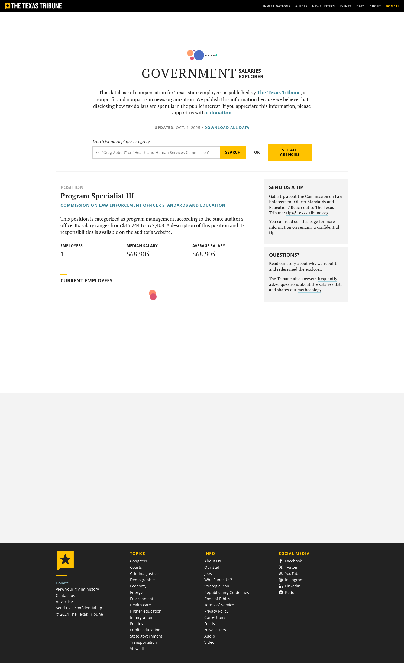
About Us (212, 561)
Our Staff (212, 567)
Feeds (209, 623)
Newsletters (215, 629)
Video (209, 642)
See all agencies (289, 152)
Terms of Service (219, 604)
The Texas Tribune (279, 92)
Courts (136, 567)
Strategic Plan (216, 585)
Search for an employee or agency (121, 142)
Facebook (290, 561)
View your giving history (77, 589)
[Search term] (156, 152)
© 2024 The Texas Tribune (79, 614)
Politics (136, 623)
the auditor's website (148, 232)
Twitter (288, 567)
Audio (209, 636)
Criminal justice (144, 573)
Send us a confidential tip (79, 607)
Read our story (282, 263)
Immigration (141, 617)
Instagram (291, 579)
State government (146, 636)
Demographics (143, 579)
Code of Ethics (217, 598)
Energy (136, 592)
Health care (140, 604)
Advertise (64, 601)
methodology (309, 289)
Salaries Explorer (251, 73)
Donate (62, 583)
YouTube (290, 573)
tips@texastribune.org (307, 212)
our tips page (306, 221)
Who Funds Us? (218, 579)
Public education (145, 629)
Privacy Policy (216, 611)
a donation (219, 112)
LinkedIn (290, 585)
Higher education (145, 611)
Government (189, 73)
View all (137, 648)
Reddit (288, 592)
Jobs (208, 573)
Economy (138, 585)
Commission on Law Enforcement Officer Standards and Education (142, 205)
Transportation (143, 642)
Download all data (227, 127)
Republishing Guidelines (226, 592)
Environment (141, 598)
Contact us (65, 595)
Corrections (214, 617)
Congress (138, 561)
